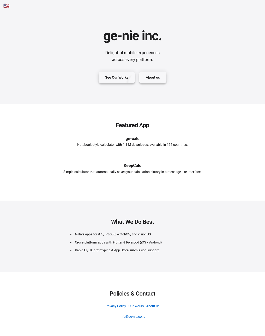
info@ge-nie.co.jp (132, 317)
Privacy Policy (116, 306)
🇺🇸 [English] (6, 5)
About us (152, 306)
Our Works (136, 306)
